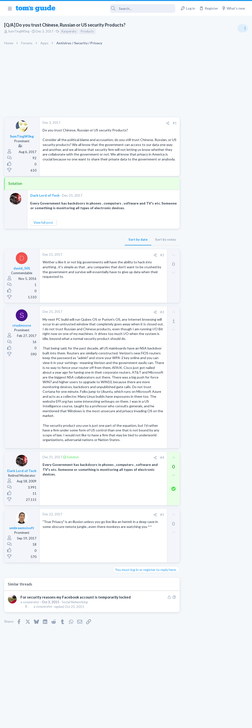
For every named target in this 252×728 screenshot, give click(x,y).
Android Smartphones (198, 382)
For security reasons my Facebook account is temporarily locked (76, 607)
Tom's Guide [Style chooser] (212, 700)
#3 (151, 312)
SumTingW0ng (19, 31)
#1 (163, 123)
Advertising (73, 721)
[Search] (118, 8)
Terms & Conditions (172, 721)
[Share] (156, 123)
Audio (186, 301)
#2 (151, 255)
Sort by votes (154, 239)
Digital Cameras (193, 406)
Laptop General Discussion (201, 330)
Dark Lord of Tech (45, 195)
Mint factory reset (203, 368)
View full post (44, 222)
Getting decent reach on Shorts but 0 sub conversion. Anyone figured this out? (214, 444)
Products (87, 31)
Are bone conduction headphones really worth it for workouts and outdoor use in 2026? (213, 283)
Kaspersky (69, 31)
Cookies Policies (107, 721)
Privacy (138, 721)
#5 (151, 524)
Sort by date (126, 239)
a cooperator (30, 612)
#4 (151, 467)
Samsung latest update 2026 (212, 416)
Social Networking (75, 612)
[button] (10, 8)
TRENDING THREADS (189, 267)
